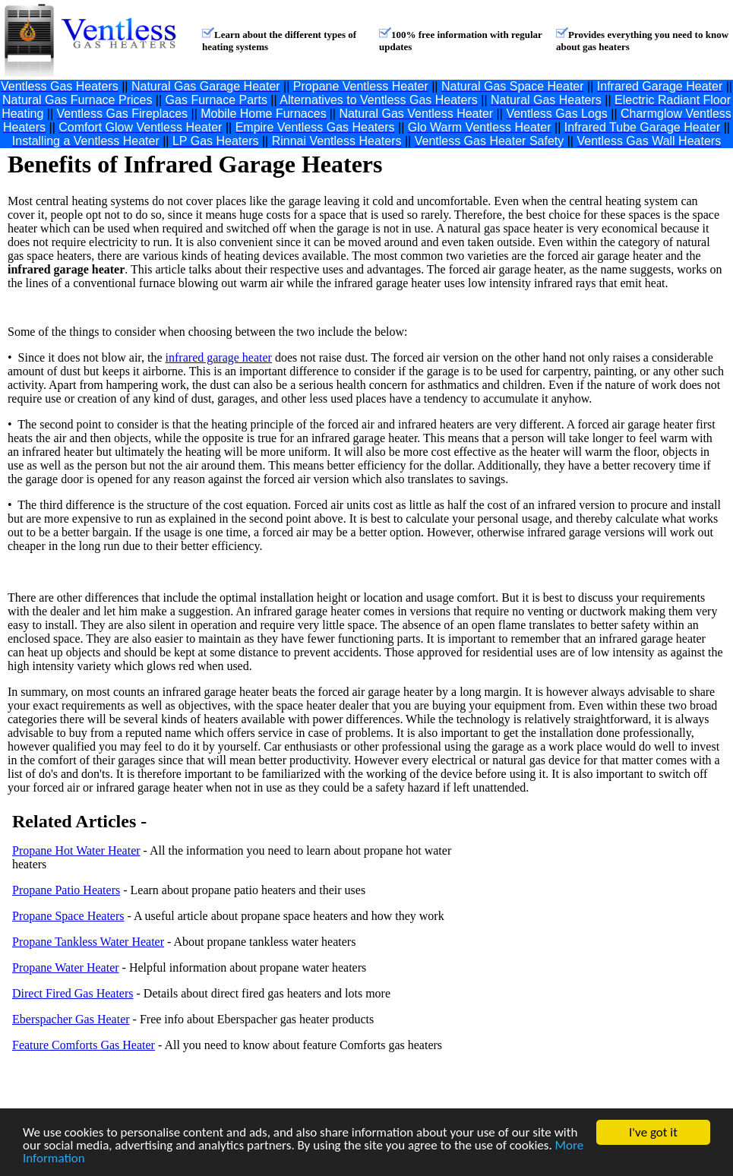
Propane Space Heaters (68, 915)
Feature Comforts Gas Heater (83, 1044)
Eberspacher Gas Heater (71, 1019)
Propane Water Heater (65, 967)
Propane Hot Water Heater (76, 850)
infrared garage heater (219, 357)
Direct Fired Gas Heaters (73, 993)
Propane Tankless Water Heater (88, 941)
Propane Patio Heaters (66, 890)
